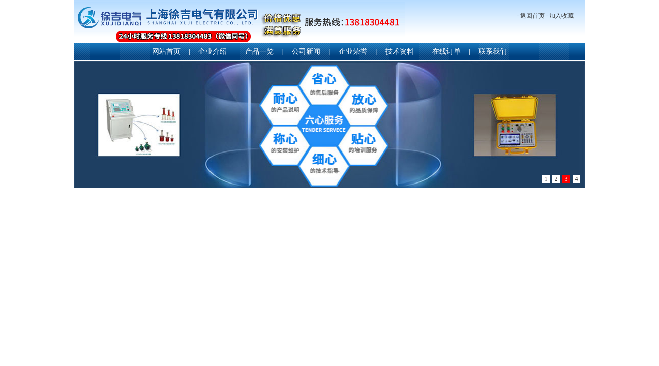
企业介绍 (212, 51)
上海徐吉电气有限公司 (239, 22)
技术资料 (399, 51)
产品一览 (259, 51)
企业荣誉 (353, 51)
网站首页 (166, 51)
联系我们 (492, 51)
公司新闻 (306, 51)
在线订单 (446, 51)
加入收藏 (561, 15)
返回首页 (532, 15)
